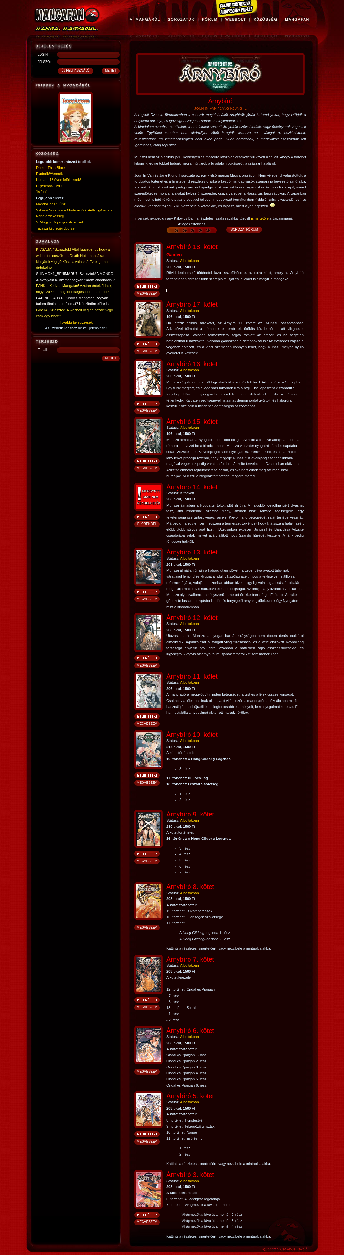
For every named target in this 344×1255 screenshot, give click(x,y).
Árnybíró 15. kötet (192, 421)
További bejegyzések (76, 322)
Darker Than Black (50, 168)
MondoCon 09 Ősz (51, 204)
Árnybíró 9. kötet (190, 814)
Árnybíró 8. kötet (190, 886)
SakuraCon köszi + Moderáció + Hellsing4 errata (74, 210)
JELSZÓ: (44, 61)
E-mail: (43, 350)
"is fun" (41, 192)
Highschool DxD (49, 186)
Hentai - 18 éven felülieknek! (58, 180)
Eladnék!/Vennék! (50, 174)
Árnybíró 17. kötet (192, 304)
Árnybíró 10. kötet (192, 734)
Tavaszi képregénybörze (55, 228)
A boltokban (189, 261)
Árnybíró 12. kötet (192, 617)
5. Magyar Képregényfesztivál (59, 222)
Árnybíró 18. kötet (192, 246)
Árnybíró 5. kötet (190, 1096)
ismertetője (260, 218)
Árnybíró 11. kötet (192, 676)
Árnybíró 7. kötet (190, 959)
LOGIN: (43, 54)
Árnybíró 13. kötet (192, 552)
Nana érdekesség (50, 216)
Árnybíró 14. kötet (192, 487)
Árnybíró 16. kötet (192, 364)
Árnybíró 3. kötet (190, 1174)
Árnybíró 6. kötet (190, 1030)
